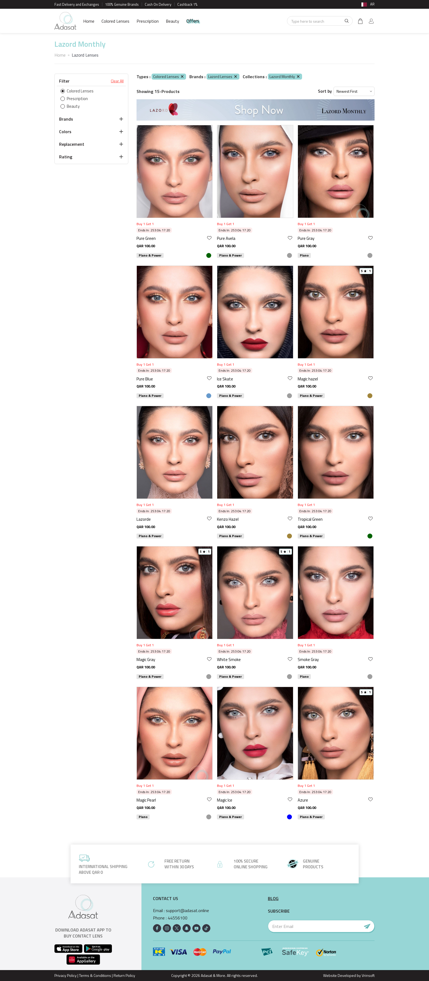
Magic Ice (224, 800)
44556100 (177, 918)
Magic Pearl (146, 800)
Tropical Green (310, 519)
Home (88, 21)
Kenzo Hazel (228, 519)
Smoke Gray (308, 659)
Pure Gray (306, 238)
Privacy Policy (65, 975)
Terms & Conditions (95, 975)
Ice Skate (225, 379)
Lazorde (144, 519)
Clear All (117, 80)
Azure (303, 800)
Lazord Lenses (223, 76)
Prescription (148, 21)
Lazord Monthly (284, 76)
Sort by (325, 91)
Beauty (172, 21)
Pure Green (146, 238)
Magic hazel (308, 379)
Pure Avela (226, 238)
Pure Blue (145, 379)
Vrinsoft (368, 975)
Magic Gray (146, 659)
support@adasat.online (187, 910)
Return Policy (124, 975)
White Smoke (229, 659)
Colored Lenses (115, 21)
